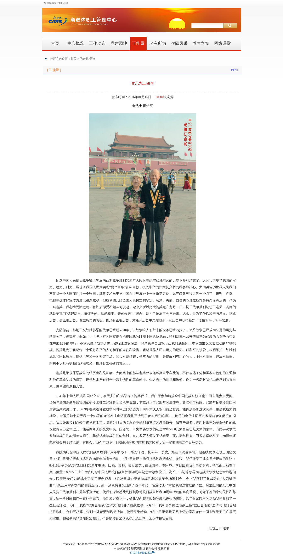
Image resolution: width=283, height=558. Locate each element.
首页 (55, 43)
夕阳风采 (179, 43)
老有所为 (157, 43)
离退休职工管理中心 (127, 26)
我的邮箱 (63, 2)
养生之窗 (201, 43)
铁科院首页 (50, 2)
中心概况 (75, 43)
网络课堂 (222, 43)
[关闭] (234, 70)
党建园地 (119, 43)
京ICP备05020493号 (142, 552)
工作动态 (97, 43)
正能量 (138, 43)
